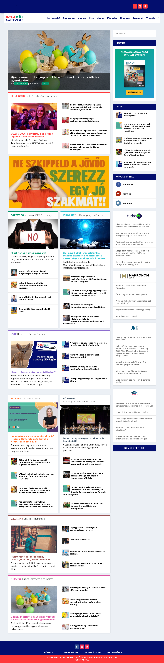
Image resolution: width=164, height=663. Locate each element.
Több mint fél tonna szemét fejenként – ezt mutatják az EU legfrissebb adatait (34, 462)
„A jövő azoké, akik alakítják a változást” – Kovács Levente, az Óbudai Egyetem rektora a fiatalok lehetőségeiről (84, 491)
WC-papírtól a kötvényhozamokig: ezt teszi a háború (133, 302)
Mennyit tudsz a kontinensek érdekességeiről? (84, 356)
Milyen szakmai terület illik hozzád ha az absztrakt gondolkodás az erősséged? (89, 147)
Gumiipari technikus (80, 539)
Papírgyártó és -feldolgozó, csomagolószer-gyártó (83, 528)
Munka (100, 18)
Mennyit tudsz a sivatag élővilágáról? (33, 372)
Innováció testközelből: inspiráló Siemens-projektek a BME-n (131, 363)
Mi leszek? (53, 18)
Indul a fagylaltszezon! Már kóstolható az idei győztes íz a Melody (85, 602)
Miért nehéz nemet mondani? (28, 253)
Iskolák (82, 18)
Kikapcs (125, 18)
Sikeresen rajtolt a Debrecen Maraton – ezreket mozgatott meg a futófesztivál (134, 404)
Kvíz (91, 18)
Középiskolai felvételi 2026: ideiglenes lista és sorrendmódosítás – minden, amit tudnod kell (84, 320)
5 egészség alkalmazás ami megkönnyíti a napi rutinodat (33, 272)
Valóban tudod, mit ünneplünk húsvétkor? (130, 428)
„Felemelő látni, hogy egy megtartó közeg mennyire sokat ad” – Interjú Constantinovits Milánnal (89, 293)
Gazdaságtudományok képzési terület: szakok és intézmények (134, 419)
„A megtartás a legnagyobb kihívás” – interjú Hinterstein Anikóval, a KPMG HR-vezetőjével (32, 439)
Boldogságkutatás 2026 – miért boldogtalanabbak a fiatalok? (85, 614)
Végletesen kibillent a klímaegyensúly (133, 309)
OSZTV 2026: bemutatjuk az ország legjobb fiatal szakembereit (32, 135)
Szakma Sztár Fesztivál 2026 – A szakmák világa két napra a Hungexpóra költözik (87, 475)
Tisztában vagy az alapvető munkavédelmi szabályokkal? (84, 368)
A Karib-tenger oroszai (126, 316)
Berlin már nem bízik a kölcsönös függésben (131, 286)
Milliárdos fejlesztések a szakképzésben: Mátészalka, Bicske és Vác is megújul (89, 279)
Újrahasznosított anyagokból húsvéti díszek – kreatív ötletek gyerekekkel (33, 618)
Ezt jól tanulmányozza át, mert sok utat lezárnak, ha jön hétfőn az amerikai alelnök (132, 253)
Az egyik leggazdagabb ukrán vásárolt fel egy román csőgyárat (133, 263)
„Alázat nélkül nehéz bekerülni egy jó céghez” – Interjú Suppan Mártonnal (36, 476)
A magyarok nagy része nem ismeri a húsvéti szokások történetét (88, 344)
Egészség (69, 18)
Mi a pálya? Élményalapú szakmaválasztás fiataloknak (84, 120)
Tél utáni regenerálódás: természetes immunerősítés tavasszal (33, 285)
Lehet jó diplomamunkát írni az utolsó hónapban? (133, 338)
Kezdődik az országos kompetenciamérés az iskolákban (88, 305)
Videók (150, 18)
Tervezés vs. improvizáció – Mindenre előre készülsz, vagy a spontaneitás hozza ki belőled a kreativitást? (88, 133)
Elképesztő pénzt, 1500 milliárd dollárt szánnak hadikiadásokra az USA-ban (133, 225)
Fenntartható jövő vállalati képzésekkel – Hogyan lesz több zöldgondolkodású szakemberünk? (36, 504)
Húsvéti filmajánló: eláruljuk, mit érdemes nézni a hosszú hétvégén (131, 437)
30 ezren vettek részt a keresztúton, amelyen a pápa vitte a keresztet (132, 234)
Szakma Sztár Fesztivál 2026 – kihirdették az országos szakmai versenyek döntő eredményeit (87, 461)
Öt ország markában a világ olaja (131, 294)
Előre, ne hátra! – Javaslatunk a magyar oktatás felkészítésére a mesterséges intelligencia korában (84, 256)
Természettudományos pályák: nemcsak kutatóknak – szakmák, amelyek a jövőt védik (86, 107)
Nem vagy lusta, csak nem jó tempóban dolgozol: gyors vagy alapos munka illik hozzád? (34, 490)
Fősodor (112, 18)
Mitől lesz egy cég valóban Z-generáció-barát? (134, 381)
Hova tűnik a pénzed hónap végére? (132, 412)
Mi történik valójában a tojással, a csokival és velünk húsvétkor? (132, 372)
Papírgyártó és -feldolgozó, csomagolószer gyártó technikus (30, 558)
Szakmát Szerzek (21, 84)
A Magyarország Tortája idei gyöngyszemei (84, 626)
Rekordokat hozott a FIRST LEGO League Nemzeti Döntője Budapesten (87, 506)
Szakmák (138, 18)
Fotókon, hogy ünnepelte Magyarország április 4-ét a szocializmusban (134, 243)
